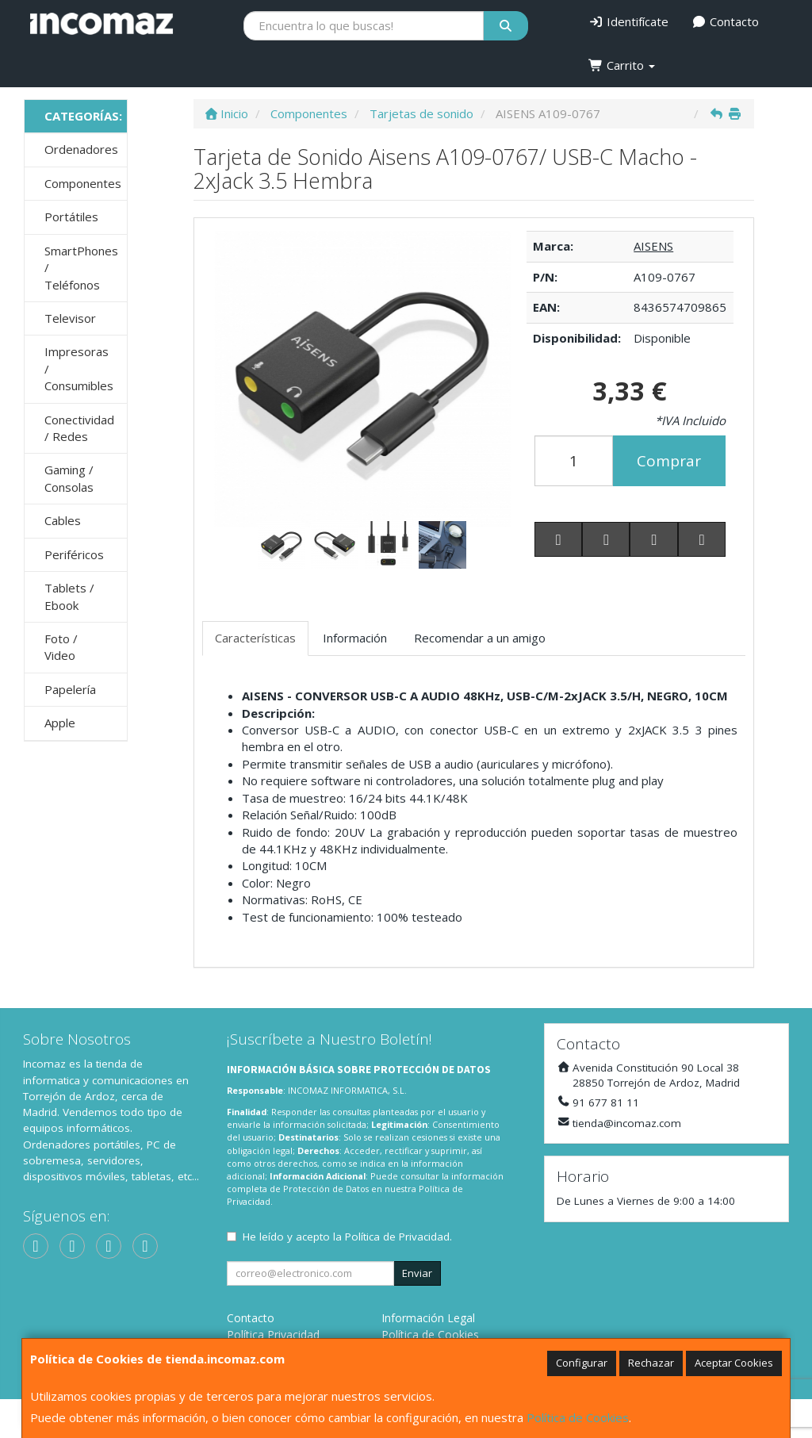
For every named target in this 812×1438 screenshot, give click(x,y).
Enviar (417, 1273)
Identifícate (628, 21)
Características (255, 638)
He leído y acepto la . (347, 1236)
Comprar (669, 461)
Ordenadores (81, 149)
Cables (62, 520)
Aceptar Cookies (734, 1363)
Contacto (726, 21)
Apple (59, 723)
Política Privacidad (273, 1334)
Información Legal (428, 1317)
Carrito (621, 65)
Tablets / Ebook (69, 596)
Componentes (82, 183)
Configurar (581, 1363)
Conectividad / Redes (79, 428)
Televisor (70, 318)
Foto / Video (61, 647)
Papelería (70, 689)
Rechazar (651, 1363)
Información (355, 638)
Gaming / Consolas (69, 478)
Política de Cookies (578, 1417)
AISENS (653, 246)
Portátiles (71, 216)
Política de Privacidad (397, 1236)
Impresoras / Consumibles (78, 368)
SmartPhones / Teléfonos (81, 268)
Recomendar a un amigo (480, 638)
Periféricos (74, 554)
